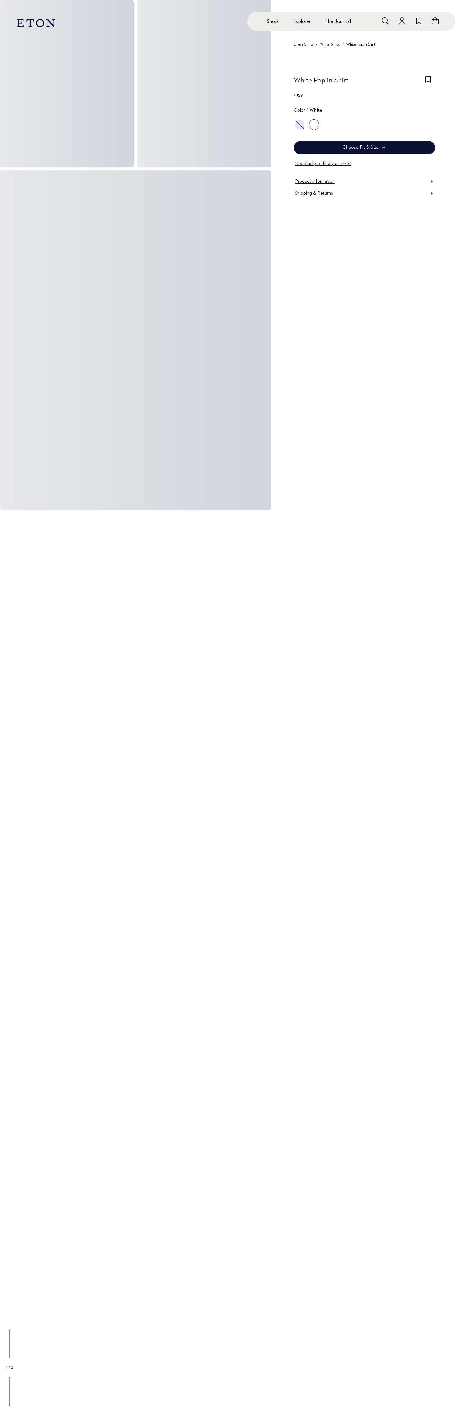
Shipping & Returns (364, 193)
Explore (301, 21)
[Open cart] (435, 20)
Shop (272, 21)
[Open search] (385, 20)
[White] (314, 124)
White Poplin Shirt (360, 44)
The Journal (337, 21)
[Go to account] (402, 20)
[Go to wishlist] (418, 20)
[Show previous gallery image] (9, 1344)
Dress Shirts (303, 44)
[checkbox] (428, 82)
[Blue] (299, 124)
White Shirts (330, 44)
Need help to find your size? (323, 163)
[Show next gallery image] (9, 1391)
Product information (364, 181)
